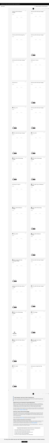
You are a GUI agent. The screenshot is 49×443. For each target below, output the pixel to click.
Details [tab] (17, 17)
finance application (34, 422)
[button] (14, 107)
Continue (24, 441)
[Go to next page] (46, 8)
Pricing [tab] (21, 17)
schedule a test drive (23, 409)
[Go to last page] (48, 8)
